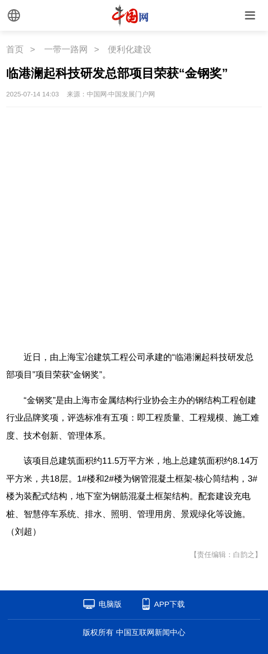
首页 (15, 49)
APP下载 (169, 604)
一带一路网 (66, 49)
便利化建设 (129, 49)
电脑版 (110, 604)
